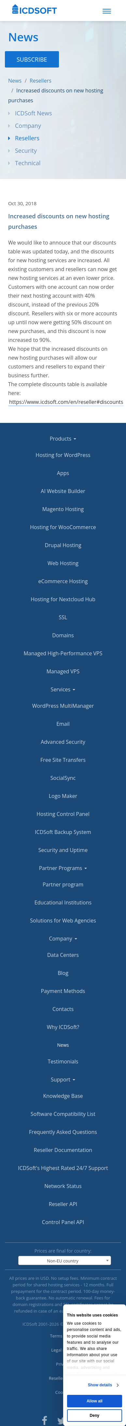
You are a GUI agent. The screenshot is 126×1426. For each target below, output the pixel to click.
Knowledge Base (63, 1095)
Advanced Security (63, 741)
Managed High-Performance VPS (62, 653)
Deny (94, 1415)
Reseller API (63, 1204)
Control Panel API (63, 1222)
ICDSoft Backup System (63, 832)
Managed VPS (63, 671)
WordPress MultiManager (63, 705)
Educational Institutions (63, 902)
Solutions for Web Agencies (63, 920)
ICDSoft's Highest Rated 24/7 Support (63, 1168)
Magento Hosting (63, 509)
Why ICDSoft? (63, 1027)
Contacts (63, 1009)
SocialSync (63, 778)
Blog (63, 973)
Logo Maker (63, 796)
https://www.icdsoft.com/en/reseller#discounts (66, 402)
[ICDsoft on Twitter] (61, 1420)
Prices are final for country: (63, 1251)
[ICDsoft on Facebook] (44, 1420)
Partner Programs (63, 868)
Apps (63, 473)
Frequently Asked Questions (63, 1132)
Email (63, 723)
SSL (63, 617)
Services (63, 689)
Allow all (95, 1401)
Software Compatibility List (63, 1114)
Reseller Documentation (63, 1150)
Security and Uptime (63, 850)
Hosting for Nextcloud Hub (63, 599)
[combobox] (64, 1260)
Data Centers (63, 955)
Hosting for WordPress (62, 455)
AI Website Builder (63, 491)
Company (28, 125)
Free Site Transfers (63, 759)
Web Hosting (63, 563)
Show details (100, 1385)
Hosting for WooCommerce (63, 527)
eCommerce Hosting (63, 581)
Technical (27, 163)
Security (26, 150)
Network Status (62, 1186)
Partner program (63, 884)
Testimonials (63, 1061)
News (14, 80)
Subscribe (32, 59)
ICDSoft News (33, 113)
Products (63, 438)
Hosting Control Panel (62, 814)
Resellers (40, 80)
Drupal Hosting (63, 545)
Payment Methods (63, 991)
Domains (63, 635)
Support (63, 1079)
